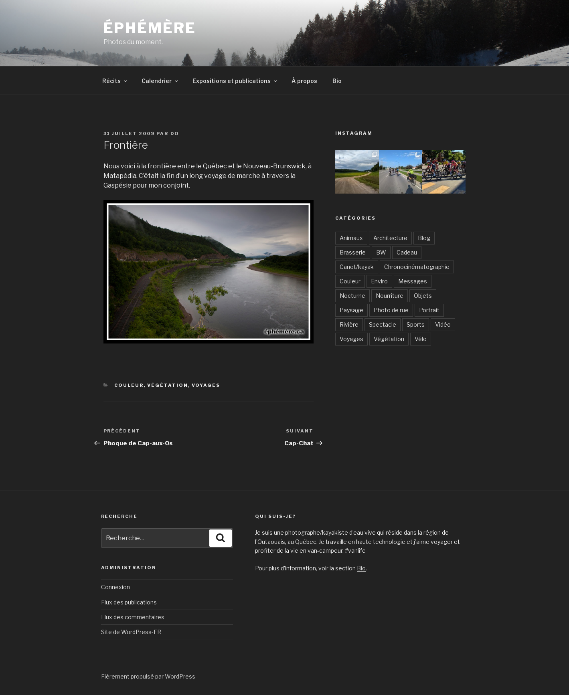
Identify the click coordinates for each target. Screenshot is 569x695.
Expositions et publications (235, 80)
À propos (304, 80)
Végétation (167, 385)
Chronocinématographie (417, 266)
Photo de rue (391, 310)
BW (381, 252)
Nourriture (389, 295)
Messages (412, 281)
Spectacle (382, 324)
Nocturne (352, 295)
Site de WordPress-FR (131, 631)
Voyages (206, 385)
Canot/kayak (357, 266)
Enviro (379, 281)
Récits (115, 80)
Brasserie (353, 252)
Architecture (390, 237)
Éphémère (149, 28)
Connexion (115, 587)
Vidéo (443, 324)
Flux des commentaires (132, 617)
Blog (424, 237)
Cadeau (407, 252)
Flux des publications (129, 602)
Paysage (351, 310)
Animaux (351, 237)
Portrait (429, 310)
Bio (337, 80)
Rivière (349, 324)
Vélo (421, 338)
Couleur (129, 385)
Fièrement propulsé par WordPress (148, 676)
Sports (416, 324)
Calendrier (160, 80)
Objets (423, 295)
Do (175, 133)
